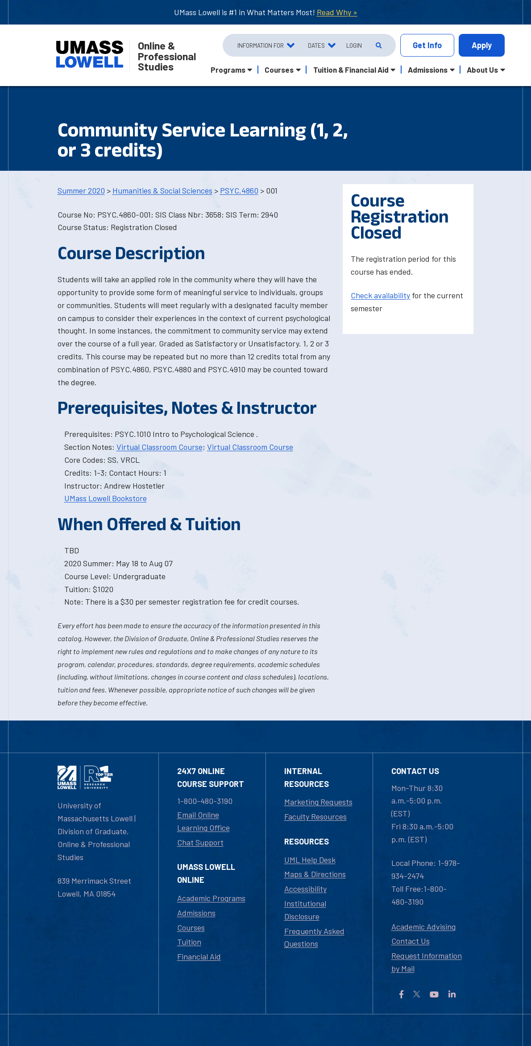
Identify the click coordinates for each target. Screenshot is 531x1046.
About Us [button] (482, 70)
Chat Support (200, 842)
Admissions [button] (428, 70)
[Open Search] (378, 45)
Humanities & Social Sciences (162, 190)
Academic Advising (423, 926)
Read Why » (337, 12)
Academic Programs (211, 898)
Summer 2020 (81, 190)
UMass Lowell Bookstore (105, 498)
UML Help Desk (310, 860)
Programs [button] (228, 70)
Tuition (189, 942)
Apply (482, 45)
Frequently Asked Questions (314, 937)
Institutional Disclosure (305, 909)
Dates (316, 45)
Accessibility (305, 889)
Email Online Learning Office (203, 821)
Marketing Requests (318, 802)
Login (354, 45)
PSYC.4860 (239, 190)
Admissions (196, 913)
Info (427, 45)
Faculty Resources (315, 816)
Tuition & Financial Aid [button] (351, 70)
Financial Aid (199, 956)
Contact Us (410, 941)
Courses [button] (279, 70)
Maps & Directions (315, 874)
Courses (191, 927)
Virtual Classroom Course (159, 447)
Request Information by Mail (426, 962)
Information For (260, 45)
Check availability (380, 295)
